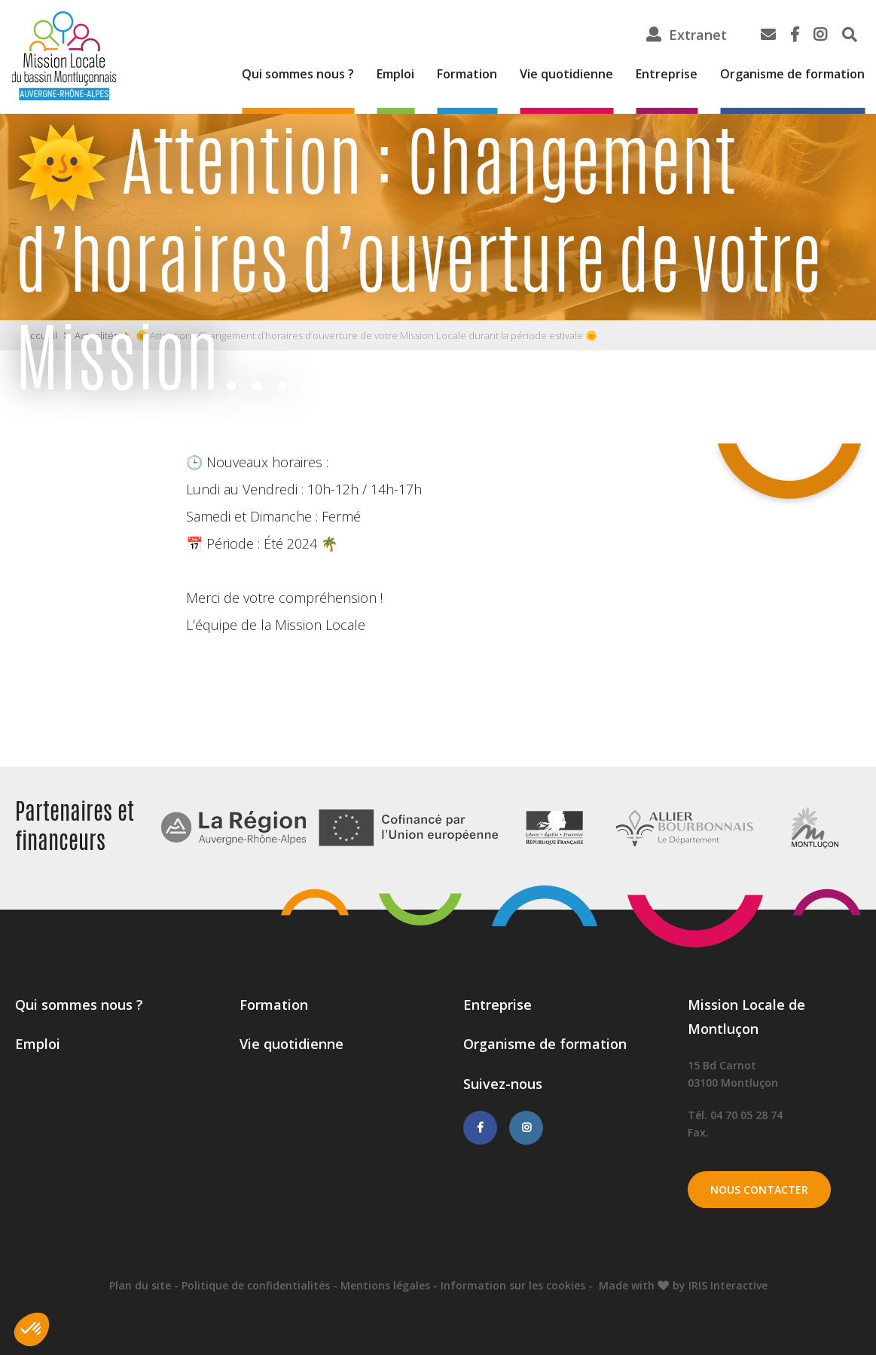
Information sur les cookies (513, 1285)
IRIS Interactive (728, 1285)
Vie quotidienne (566, 74)
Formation (467, 74)
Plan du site (140, 1285)
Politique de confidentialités (256, 1285)
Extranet (698, 35)
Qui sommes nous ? (298, 74)
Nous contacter (759, 1189)
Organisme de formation (792, 74)
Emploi (395, 74)
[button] (32, 1329)
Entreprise (666, 74)
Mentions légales (385, 1285)
